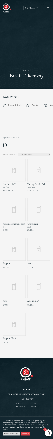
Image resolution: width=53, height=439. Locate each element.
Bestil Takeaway (30, 8)
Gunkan (36, 105)
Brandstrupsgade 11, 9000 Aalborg (26, 394)
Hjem (5, 138)
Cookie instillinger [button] (11, 434)
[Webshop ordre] (34, 154)
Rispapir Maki (15, 105)
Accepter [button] (25, 434)
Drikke (12, 138)
